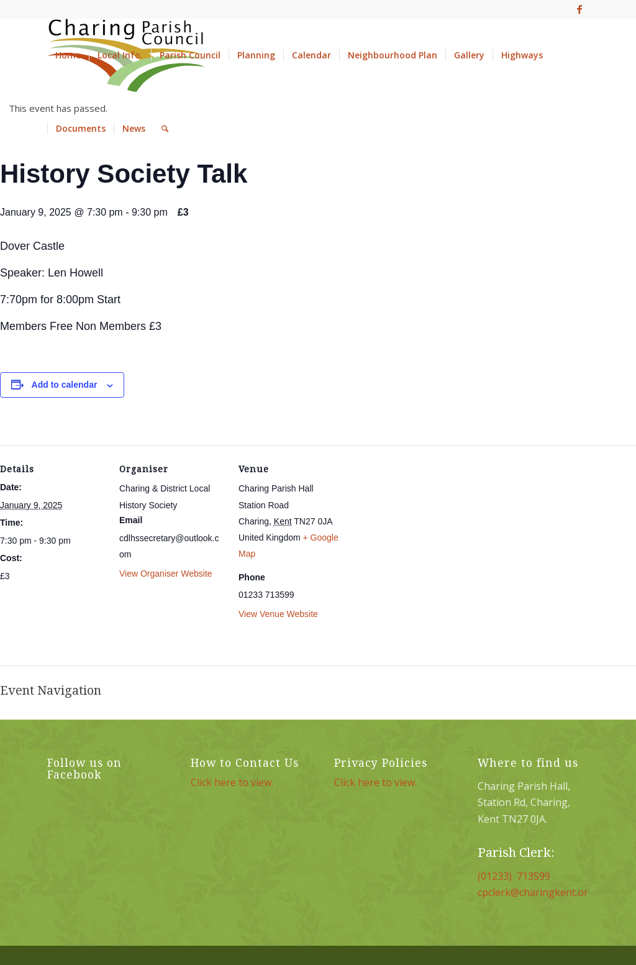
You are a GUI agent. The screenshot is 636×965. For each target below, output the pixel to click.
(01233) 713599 (514, 876)
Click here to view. (232, 782)
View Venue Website (278, 614)
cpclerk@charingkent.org (536, 892)
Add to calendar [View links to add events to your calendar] (65, 385)
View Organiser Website (165, 574)
